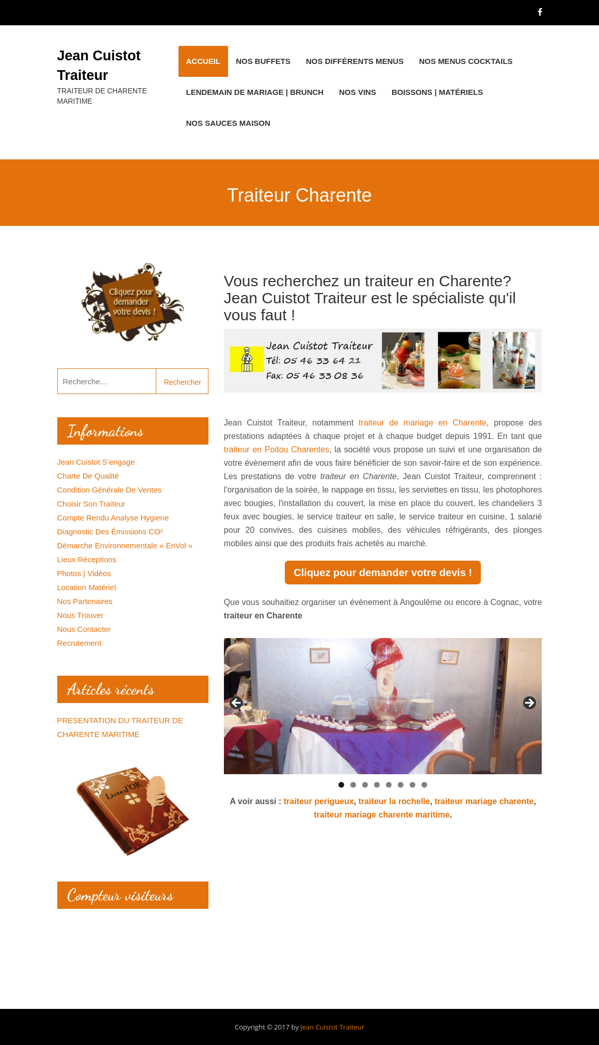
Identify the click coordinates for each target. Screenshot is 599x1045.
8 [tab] (424, 785)
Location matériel (86, 587)
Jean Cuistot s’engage (96, 462)
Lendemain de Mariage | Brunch (255, 92)
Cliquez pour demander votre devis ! (383, 572)
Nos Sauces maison (228, 123)
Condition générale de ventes (109, 489)
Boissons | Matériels (437, 92)
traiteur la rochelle (394, 801)
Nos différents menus (354, 61)
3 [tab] (365, 785)
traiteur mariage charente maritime (381, 814)
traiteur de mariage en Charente (423, 422)
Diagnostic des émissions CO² (110, 531)
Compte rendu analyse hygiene (113, 517)
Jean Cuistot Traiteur (332, 1027)
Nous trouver (80, 615)
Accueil (203, 61)
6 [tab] (400, 785)
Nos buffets (263, 61)
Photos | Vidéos (84, 573)
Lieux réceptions (87, 559)
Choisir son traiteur (91, 503)
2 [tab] (353, 785)
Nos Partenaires (85, 601)
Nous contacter (84, 629)
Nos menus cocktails (465, 61)
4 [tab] (377, 785)
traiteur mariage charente (483, 801)
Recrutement (79, 643)
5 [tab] (389, 785)
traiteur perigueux (319, 801)
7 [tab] (412, 785)
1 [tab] (341, 785)
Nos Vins (357, 92)
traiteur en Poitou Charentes (276, 449)
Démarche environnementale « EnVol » (125, 545)
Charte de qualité (88, 475)
